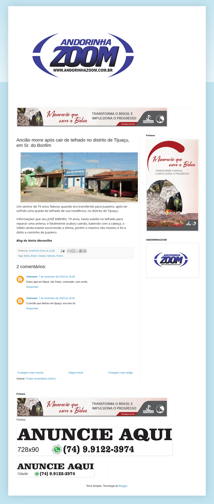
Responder (32, 287)
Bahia (27, 256)
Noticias (51, 256)
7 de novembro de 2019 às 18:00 (57, 276)
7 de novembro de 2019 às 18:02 (57, 298)
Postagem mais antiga (120, 372)
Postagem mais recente (30, 372)
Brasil (33, 256)
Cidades (42, 256)
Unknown (31, 276)
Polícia (59, 256)
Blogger (123, 486)
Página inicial (76, 372)
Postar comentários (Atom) (41, 378)
